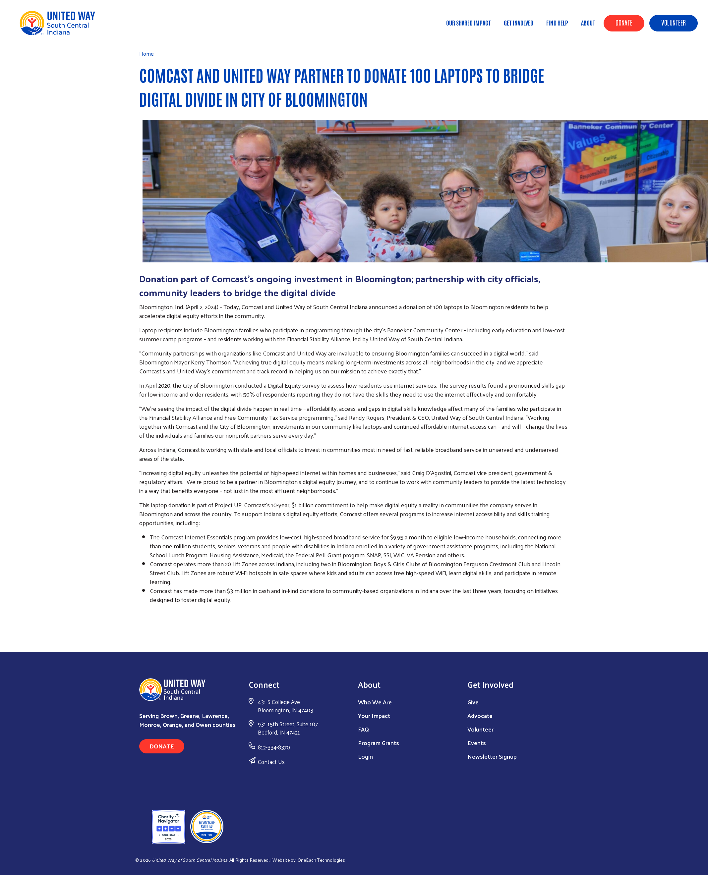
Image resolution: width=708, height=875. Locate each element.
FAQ (363, 729)
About (588, 23)
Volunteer (673, 22)
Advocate (480, 715)
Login (365, 756)
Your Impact (374, 715)
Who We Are (375, 702)
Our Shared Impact (468, 23)
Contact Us (271, 762)
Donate (624, 22)
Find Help (557, 23)
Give (473, 702)
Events (476, 743)
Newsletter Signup (492, 756)
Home (38, 33)
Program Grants (378, 743)
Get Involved (518, 23)
